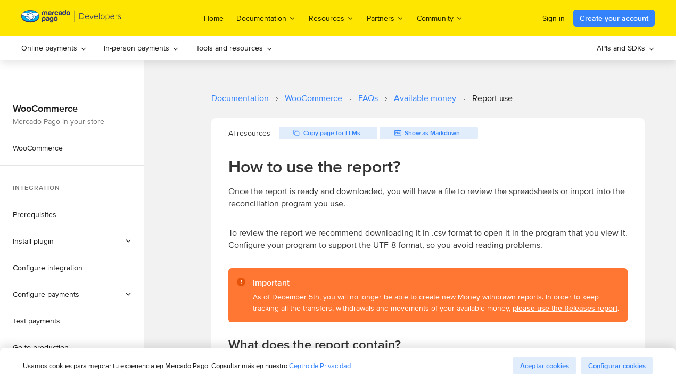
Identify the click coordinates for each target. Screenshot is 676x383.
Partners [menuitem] (385, 18)
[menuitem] (54, 48)
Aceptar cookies (544, 366)
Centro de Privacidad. (320, 366)
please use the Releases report (565, 308)
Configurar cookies (617, 366)
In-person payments (141, 48)
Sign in (553, 18)
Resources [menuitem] (331, 18)
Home (214, 18)
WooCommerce (313, 98)
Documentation (240, 98)
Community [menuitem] (440, 18)
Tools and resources (234, 48)
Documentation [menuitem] (266, 18)
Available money (425, 98)
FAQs (368, 98)
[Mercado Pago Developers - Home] (71, 18)
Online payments (54, 48)
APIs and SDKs (626, 48)
